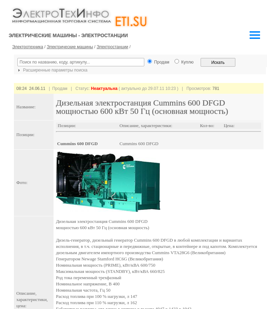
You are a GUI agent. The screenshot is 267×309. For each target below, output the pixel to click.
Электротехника (27, 46)
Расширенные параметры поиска (51, 70)
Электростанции (112, 46)
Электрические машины (70, 46)
